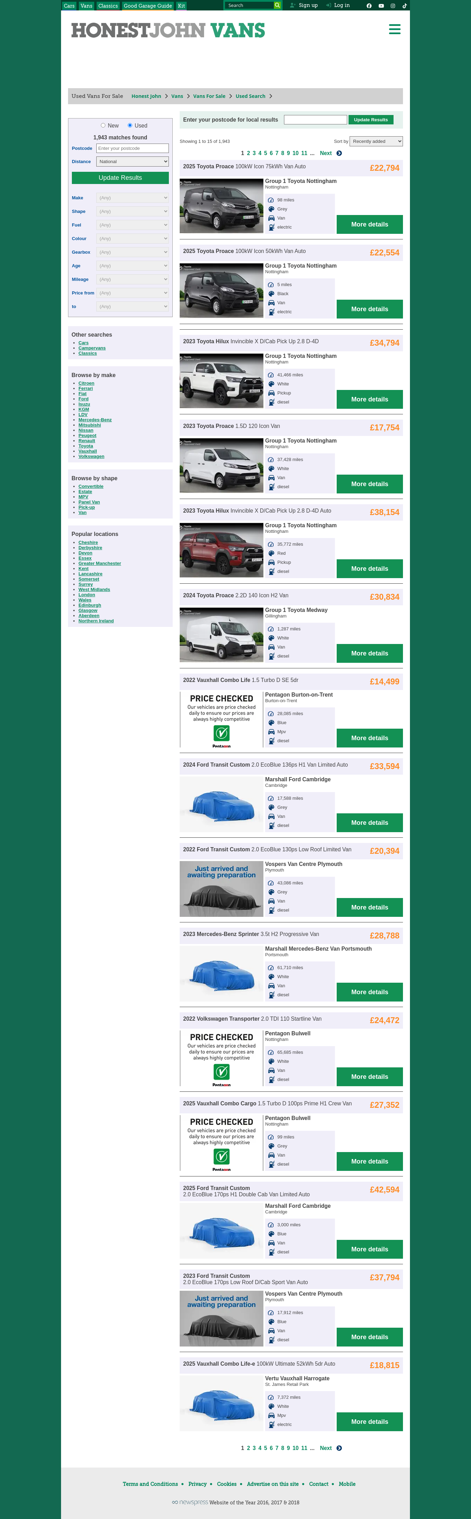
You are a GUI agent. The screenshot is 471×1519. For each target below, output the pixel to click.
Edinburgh (89, 605)
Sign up (304, 5)
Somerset (88, 579)
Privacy (197, 1484)
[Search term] (253, 5)
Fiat (82, 393)
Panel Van (89, 502)
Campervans (92, 348)
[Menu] (394, 29)
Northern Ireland (96, 620)
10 (296, 153)
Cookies (227, 1484)
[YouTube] (381, 5)
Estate (85, 491)
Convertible (91, 486)
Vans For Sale (209, 96)
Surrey (85, 584)
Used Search (251, 96)
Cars (69, 6)
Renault (86, 440)
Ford (83, 398)
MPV (83, 496)
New (110, 126)
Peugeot (87, 435)
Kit (181, 6)
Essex (85, 558)
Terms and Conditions (150, 1484)
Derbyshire (90, 547)
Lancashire (90, 573)
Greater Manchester (99, 563)
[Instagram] (393, 5)
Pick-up (86, 507)
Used (138, 126)
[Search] (277, 5)
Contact (318, 1484)
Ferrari (85, 388)
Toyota (85, 445)
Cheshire (88, 542)
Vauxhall (87, 451)
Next (326, 153)
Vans (86, 6)
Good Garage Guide (148, 6)
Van (82, 512)
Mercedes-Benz (95, 419)
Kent (83, 568)
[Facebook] (369, 5)
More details (369, 224)
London (86, 594)
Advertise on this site (273, 1484)
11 (304, 153)
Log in (338, 5)
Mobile (347, 1484)
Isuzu (84, 404)
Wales (84, 600)
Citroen (86, 383)
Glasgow (87, 610)
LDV (83, 414)
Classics (108, 6)
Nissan (86, 430)
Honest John (146, 96)
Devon (85, 552)
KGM (83, 409)
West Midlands (94, 589)
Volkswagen (91, 456)
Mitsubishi (89, 425)
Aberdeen (88, 615)
